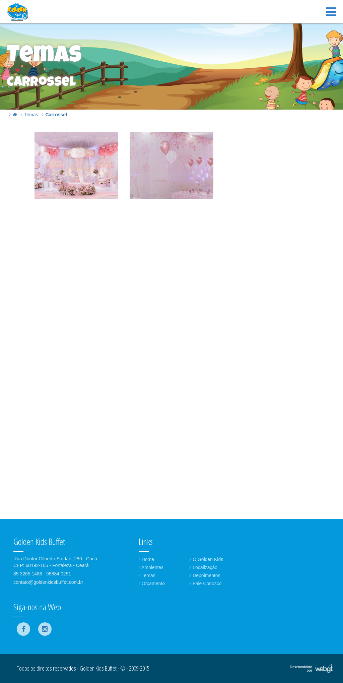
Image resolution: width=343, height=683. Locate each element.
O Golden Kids (206, 559)
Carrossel (56, 114)
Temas (31, 114)
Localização (203, 567)
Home (146, 559)
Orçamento (152, 583)
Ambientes (151, 567)
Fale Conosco (205, 583)
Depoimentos (205, 575)
